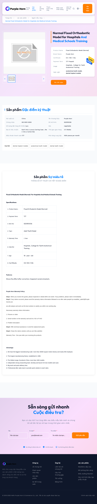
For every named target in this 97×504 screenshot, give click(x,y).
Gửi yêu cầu (80, 435)
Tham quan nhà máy (49, 8)
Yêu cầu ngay (58, 82)
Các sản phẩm (34, 8)
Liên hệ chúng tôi (68, 8)
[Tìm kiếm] (74, 9)
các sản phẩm (22, 18)
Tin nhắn (54, 431)
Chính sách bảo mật (88, 495)
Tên (9, 431)
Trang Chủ (28, 8)
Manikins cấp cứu (84, 467)
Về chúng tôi (42, 8)
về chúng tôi (37, 467)
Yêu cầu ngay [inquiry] (87, 8)
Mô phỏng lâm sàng (85, 470)
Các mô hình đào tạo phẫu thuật (86, 478)
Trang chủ (8, 18)
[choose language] (79, 9)
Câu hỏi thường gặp (59, 474)
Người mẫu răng (37, 18)
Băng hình (58, 482)
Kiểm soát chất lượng (59, 8)
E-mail (31, 431)
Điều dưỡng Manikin (85, 474)
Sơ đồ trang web (36, 483)
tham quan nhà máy (36, 471)
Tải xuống (58, 478)
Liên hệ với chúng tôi (59, 468)
